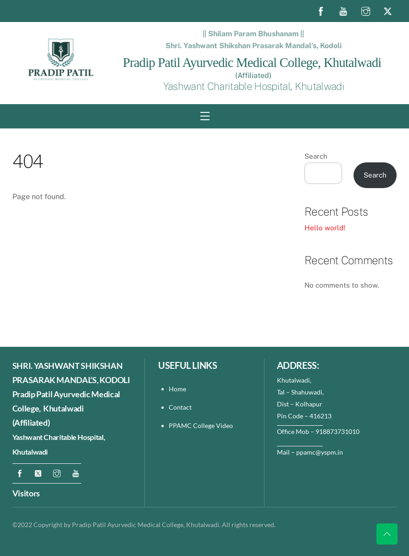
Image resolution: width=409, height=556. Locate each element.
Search (315, 156)
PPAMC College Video (201, 425)
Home (177, 389)
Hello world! (324, 228)
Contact (181, 407)
